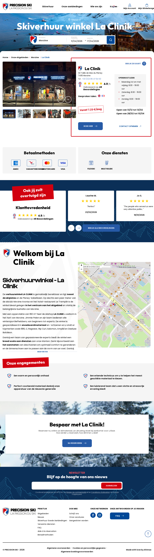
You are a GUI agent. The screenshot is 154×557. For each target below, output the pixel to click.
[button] (61, 99)
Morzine (35, 57)
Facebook (93, 515)
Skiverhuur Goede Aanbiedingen (52, 520)
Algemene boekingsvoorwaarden (77, 551)
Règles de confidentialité (76, 492)
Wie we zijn (96, 6)
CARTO (148, 346)
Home (5, 57)
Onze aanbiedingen (72, 6)
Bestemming (42, 37)
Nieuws (41, 517)
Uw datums (74, 37)
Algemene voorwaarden (58, 548)
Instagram (99, 515)
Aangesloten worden (78, 520)
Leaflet (128, 346)
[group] (39, 84)
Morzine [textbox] (43, 40)
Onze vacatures (76, 517)
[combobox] (53, 40)
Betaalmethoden (45, 534)
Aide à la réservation (47, 531)
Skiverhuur (48, 6)
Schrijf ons (74, 513)
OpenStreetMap (136, 346)
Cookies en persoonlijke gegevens (89, 548)
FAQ (39, 527)
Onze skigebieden (19, 57)
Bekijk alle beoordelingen (101, 228)
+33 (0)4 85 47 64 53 (91, 79)
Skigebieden (43, 513)
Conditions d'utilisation (100, 492)
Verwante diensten (46, 524)
